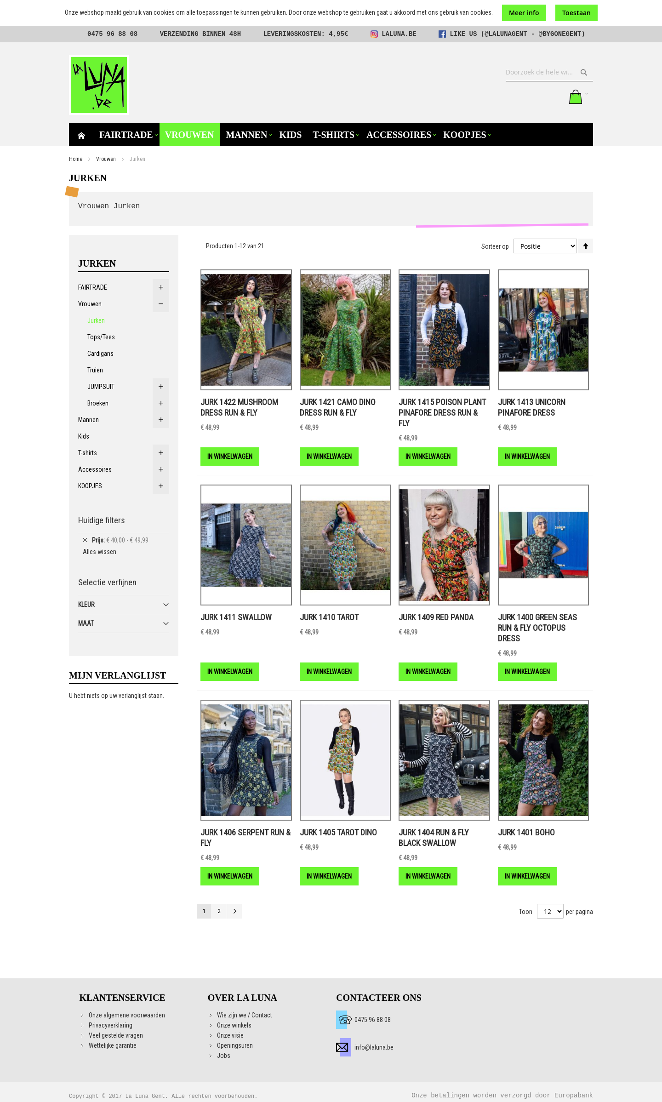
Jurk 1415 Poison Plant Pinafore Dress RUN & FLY (442, 412)
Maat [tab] (86, 623)
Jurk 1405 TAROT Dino (338, 832)
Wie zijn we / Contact (244, 1015)
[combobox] (549, 72)
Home (75, 159)
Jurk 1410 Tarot (329, 617)
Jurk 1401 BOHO (526, 832)
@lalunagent (506, 34)
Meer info (524, 12)
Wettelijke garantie (113, 1045)
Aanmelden (555, 96)
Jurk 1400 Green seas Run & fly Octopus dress (537, 627)
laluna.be (399, 34)
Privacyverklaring (110, 1025)
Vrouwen (106, 159)
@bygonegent (560, 34)
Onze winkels (234, 1025)
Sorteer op (495, 246)
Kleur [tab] (86, 604)
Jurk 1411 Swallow (236, 617)
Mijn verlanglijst (536, 96)
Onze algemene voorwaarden (127, 1015)
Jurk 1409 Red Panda (436, 617)
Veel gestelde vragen (116, 1035)
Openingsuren (235, 1045)
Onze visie (230, 1035)
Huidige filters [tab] (101, 520)
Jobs (223, 1055)
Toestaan (576, 12)
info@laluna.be (374, 1047)
